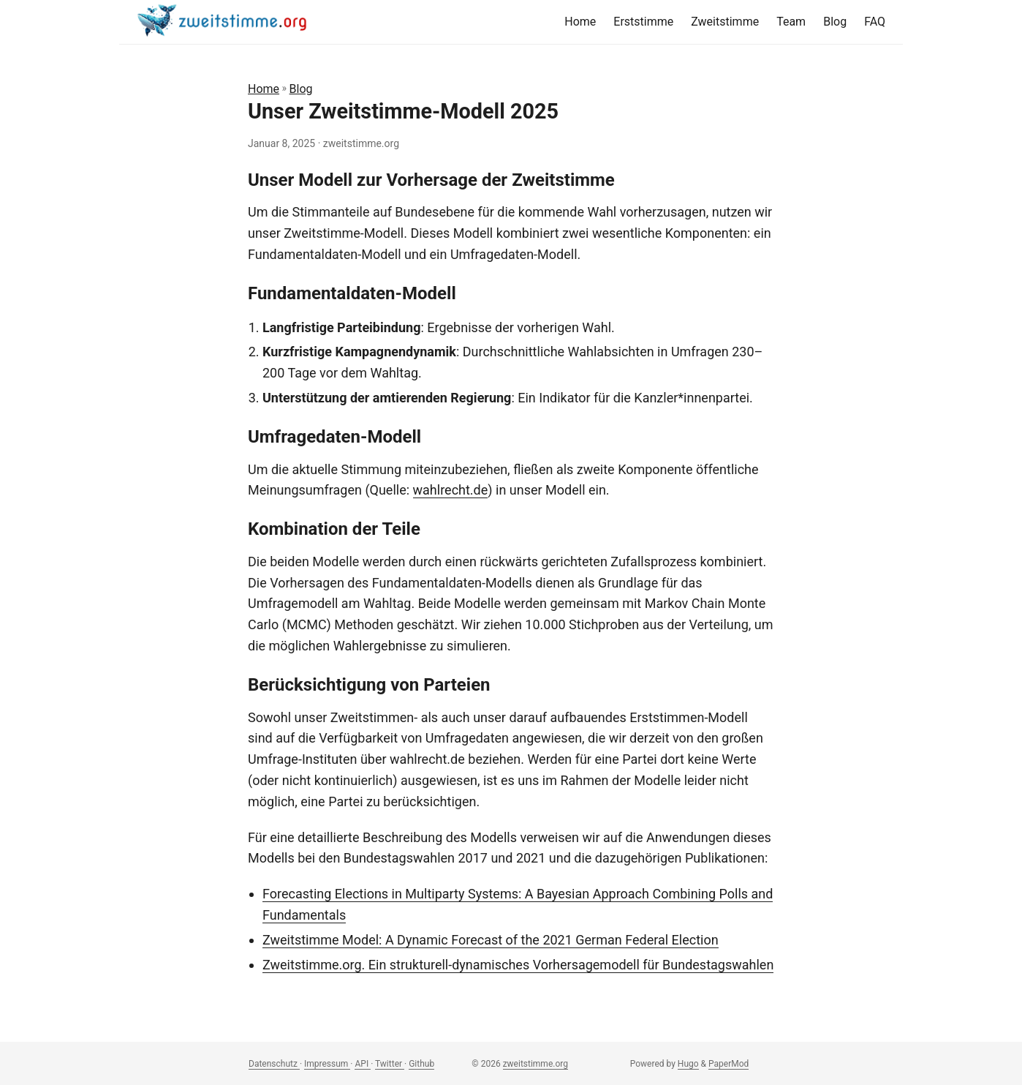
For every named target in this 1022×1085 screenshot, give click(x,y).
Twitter (389, 1064)
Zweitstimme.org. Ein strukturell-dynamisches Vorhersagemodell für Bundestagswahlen (517, 964)
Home (263, 89)
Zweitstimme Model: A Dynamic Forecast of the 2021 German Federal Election (490, 939)
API (363, 1064)
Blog (301, 89)
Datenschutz (274, 1064)
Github (421, 1064)
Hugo (688, 1064)
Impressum (327, 1064)
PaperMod (728, 1064)
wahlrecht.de (450, 490)
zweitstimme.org (535, 1064)
